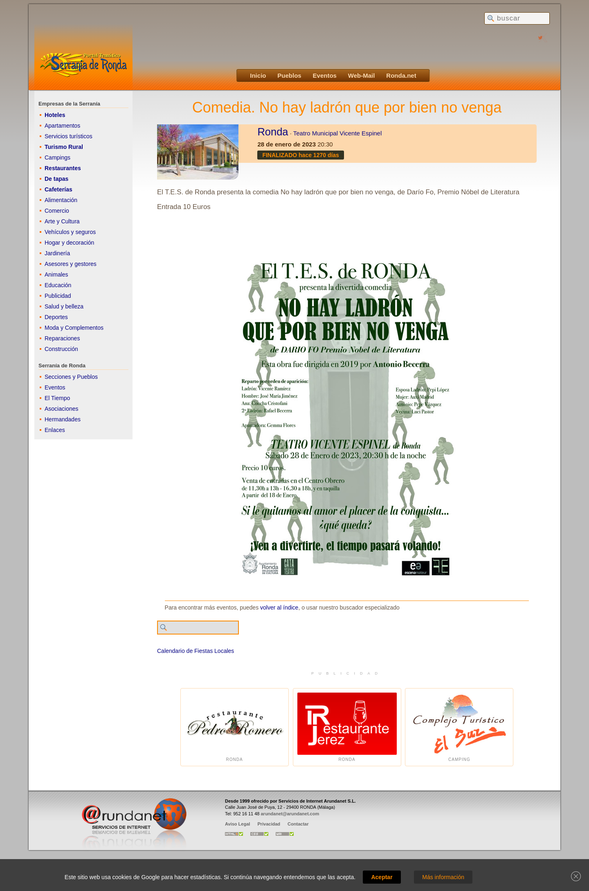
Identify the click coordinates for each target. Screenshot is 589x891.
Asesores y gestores (71, 264)
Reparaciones (62, 338)
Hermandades (63, 419)
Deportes (56, 317)
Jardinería (57, 253)
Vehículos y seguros (70, 232)
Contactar (298, 823)
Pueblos (289, 75)
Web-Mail (361, 75)
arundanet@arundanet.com (290, 813)
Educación (58, 285)
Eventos (325, 75)
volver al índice (279, 607)
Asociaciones (62, 408)
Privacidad (268, 823)
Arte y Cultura (62, 221)
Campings (57, 157)
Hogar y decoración (69, 242)
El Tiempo (57, 398)
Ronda (272, 131)
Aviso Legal (237, 823)
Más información (443, 877)
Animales (56, 274)
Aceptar (381, 877)
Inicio (258, 75)
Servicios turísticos (68, 136)
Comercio (57, 210)
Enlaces (55, 430)
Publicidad (58, 295)
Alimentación (61, 200)
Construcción (61, 349)
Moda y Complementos (74, 327)
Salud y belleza (64, 306)
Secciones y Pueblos (71, 377)
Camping (459, 727)
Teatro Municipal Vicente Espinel (337, 133)
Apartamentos (62, 125)
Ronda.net (401, 75)
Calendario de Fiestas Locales (195, 651)
